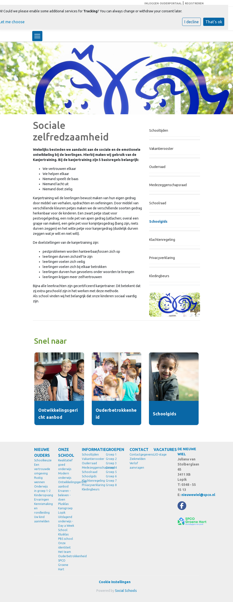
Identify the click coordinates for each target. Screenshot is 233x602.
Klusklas (63, 534)
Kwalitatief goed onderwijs (65, 465)
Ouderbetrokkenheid (66, 556)
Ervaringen (41, 499)
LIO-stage (160, 454)
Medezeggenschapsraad (168, 185)
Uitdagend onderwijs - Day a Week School (66, 523)
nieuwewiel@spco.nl (198, 495)
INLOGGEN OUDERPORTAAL (163, 3)
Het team (64, 551)
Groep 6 (111, 476)
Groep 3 (111, 463)
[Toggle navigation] (37, 36)
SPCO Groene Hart (63, 565)
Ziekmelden (138, 458)
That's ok (213, 22)
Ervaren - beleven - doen (64, 495)
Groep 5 (111, 471)
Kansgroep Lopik (65, 510)
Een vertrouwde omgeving (42, 469)
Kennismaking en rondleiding (42, 508)
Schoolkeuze (42, 460)
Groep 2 (111, 458)
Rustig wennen (39, 480)
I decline (191, 22)
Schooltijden (158, 130)
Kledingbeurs (159, 276)
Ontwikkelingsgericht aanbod (66, 484)
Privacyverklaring (162, 258)
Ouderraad (157, 167)
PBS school (65, 538)
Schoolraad (157, 203)
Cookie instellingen (115, 582)
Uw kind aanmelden (41, 519)
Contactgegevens (138, 454)
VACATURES (162, 449)
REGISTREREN (194, 3)
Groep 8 (111, 485)
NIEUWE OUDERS (42, 452)
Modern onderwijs (64, 475)
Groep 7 (111, 480)
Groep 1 (111, 454)
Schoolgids (158, 221)
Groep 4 (111, 467)
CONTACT (138, 449)
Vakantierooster (161, 149)
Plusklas (63, 503)
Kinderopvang (42, 495)
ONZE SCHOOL (66, 452)
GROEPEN (114, 449)
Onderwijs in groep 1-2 (42, 488)
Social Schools (126, 591)
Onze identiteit (64, 545)
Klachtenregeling (162, 240)
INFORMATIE (90, 449)
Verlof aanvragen (137, 465)
